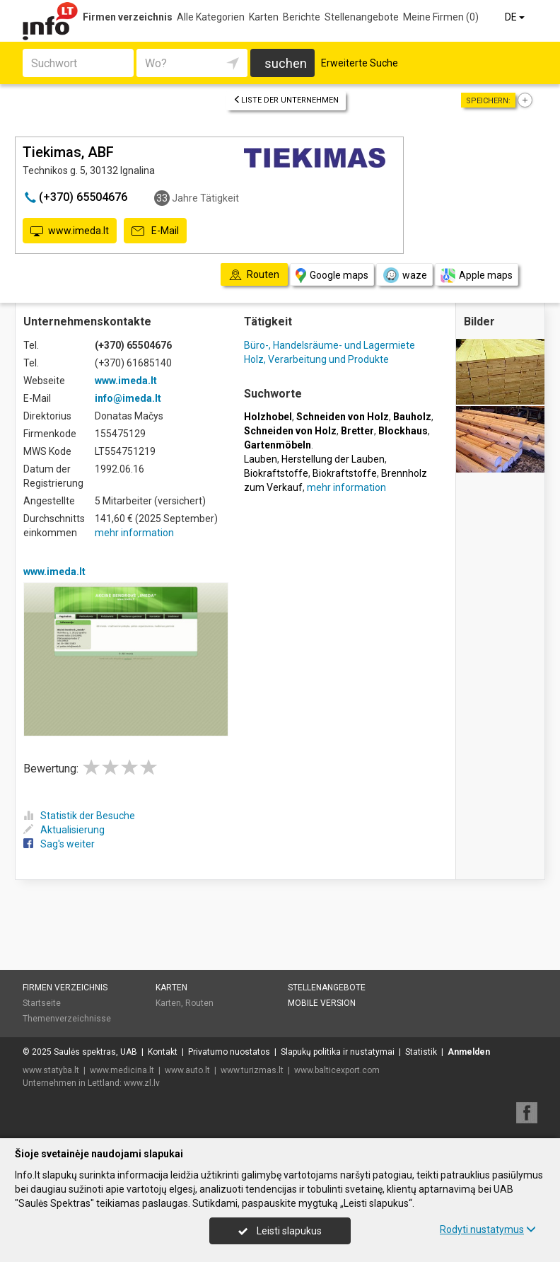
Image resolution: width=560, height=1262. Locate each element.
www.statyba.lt (51, 1070)
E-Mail (155, 231)
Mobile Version (322, 1003)
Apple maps (477, 275)
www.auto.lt (187, 1070)
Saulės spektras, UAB (95, 1052)
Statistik (421, 1052)
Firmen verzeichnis (128, 17)
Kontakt (162, 1052)
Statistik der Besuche (79, 815)
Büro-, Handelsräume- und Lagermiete (329, 345)
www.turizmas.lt (252, 1070)
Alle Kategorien (211, 17)
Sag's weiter (59, 844)
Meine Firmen (441, 17)
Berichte (301, 17)
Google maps (332, 275)
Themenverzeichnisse (67, 1019)
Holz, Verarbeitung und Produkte (316, 359)
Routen (199, 1003)
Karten (264, 17)
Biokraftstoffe (276, 473)
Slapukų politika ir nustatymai (338, 1052)
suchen (285, 63)
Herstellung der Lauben (333, 459)
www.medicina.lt (122, 1070)
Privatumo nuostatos (229, 1052)
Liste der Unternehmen (286, 100)
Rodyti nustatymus (488, 1229)
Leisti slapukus (280, 1231)
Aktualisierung (64, 829)
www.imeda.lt (69, 231)
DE (516, 17)
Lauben (260, 459)
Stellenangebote (362, 17)
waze (404, 275)
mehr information (134, 532)
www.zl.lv (142, 1083)
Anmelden (469, 1052)
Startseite (42, 1003)
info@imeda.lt (128, 398)
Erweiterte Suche (359, 63)
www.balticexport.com (337, 1070)
